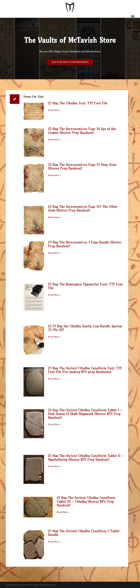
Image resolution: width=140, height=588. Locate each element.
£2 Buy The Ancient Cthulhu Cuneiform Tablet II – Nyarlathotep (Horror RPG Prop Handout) (85, 458)
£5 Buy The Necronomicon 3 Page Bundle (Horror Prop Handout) (84, 244)
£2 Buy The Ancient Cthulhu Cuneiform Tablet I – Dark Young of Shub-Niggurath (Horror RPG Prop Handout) (85, 414)
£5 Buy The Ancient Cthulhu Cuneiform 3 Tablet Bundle (83, 533)
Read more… (54, 110)
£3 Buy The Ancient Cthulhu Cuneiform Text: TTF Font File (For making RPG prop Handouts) (85, 370)
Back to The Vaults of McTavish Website (70, 62)
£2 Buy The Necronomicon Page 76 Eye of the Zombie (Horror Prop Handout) (82, 131)
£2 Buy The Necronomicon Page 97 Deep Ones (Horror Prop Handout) (82, 166)
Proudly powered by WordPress (19, 585)
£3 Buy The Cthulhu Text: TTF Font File (77, 103)
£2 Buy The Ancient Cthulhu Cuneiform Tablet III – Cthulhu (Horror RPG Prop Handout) (86, 501)
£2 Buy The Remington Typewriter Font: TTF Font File (85, 286)
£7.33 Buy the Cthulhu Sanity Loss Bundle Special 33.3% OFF (85, 328)
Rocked (43, 585)
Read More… (54, 253)
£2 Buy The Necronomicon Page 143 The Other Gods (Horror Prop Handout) (82, 208)
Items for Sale (34, 96)
